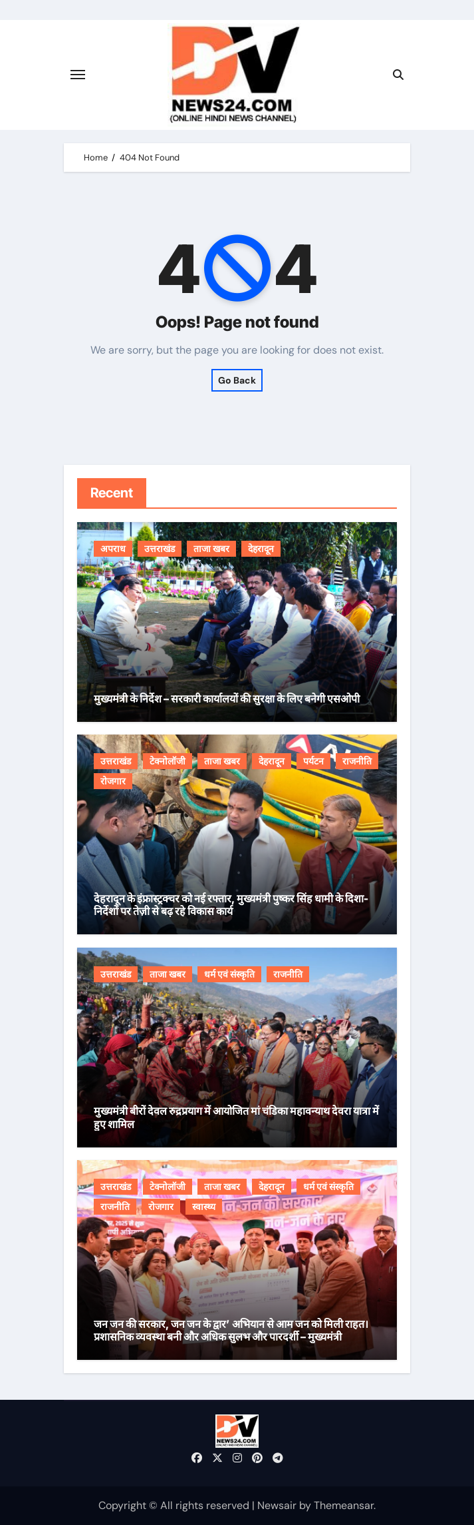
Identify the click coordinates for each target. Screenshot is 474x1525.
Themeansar (344, 1505)
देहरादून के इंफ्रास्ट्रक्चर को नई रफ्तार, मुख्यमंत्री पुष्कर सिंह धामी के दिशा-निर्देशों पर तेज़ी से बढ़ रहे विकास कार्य (231, 905)
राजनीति (357, 761)
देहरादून (261, 549)
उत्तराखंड (159, 549)
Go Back (237, 380)
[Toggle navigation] (77, 74)
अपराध (113, 549)
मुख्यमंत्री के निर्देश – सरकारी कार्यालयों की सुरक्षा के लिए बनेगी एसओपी (227, 698)
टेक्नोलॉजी (167, 761)
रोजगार (113, 781)
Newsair (276, 1505)
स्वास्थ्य (203, 1207)
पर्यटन (313, 761)
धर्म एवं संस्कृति (229, 974)
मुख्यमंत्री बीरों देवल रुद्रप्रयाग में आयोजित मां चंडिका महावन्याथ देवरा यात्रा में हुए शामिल (236, 1117)
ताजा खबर (211, 549)
